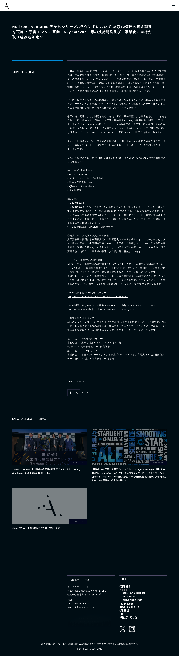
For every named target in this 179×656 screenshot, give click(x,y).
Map (69, 600)
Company (124, 587)
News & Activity (129, 607)
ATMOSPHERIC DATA (132, 600)
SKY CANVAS (129, 597)
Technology (126, 604)
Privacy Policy (128, 618)
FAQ (121, 614)
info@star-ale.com (85, 607)
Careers (124, 611)
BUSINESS (80, 381)
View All (43, 419)
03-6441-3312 (83, 603)
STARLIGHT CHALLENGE (134, 593)
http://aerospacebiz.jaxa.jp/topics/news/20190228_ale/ (101, 309)
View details (49, 452)
